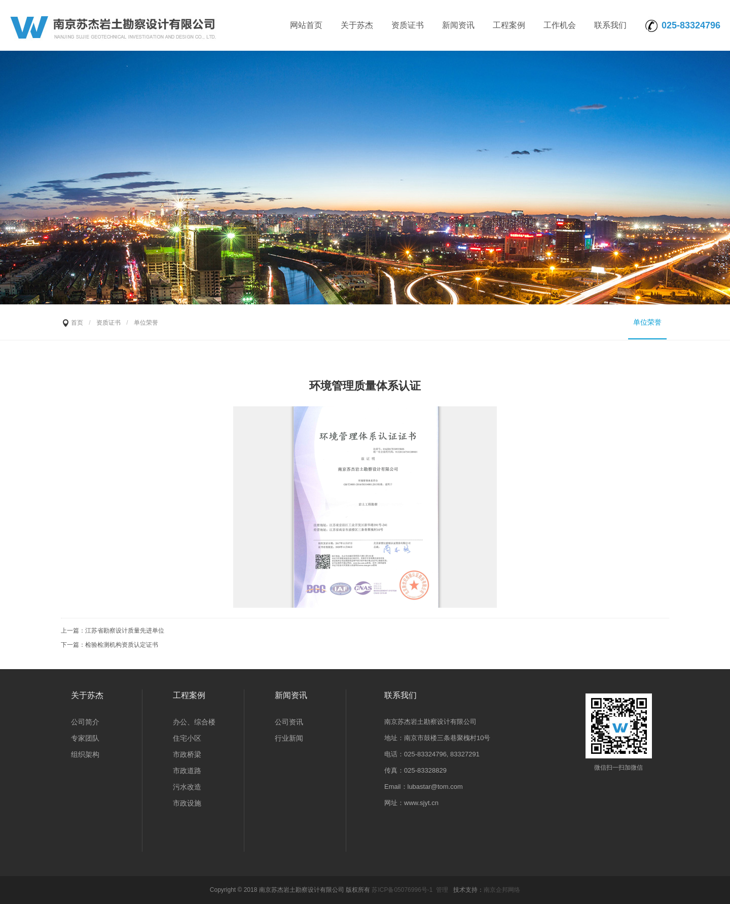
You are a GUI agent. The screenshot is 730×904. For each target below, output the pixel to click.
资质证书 (407, 25)
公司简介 (85, 722)
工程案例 (509, 25)
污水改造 (187, 787)
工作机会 (559, 25)
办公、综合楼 (194, 722)
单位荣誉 (647, 322)
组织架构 (85, 754)
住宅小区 (187, 738)
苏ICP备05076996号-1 (402, 889)
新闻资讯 (458, 25)
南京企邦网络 (502, 889)
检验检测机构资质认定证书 (121, 644)
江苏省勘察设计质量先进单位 (124, 630)
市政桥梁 (187, 754)
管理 (442, 889)
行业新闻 (289, 738)
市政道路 (187, 771)
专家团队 (85, 738)
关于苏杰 (357, 25)
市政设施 (187, 803)
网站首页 (306, 25)
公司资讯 (289, 722)
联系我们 (610, 25)
